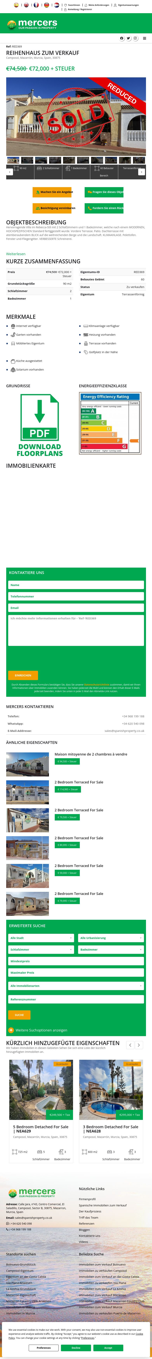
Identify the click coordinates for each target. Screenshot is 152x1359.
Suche (19, 1016)
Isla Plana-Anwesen (19, 1284)
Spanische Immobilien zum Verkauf (103, 1206)
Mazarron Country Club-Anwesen (28, 1302)
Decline (76, 1347)
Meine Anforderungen (96, 5)
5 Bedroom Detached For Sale (41, 1130)
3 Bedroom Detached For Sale (110, 1130)
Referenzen (87, 1225)
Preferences (43, 1347)
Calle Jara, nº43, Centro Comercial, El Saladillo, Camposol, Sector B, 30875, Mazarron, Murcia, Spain (36, 1209)
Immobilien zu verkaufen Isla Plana (102, 1284)
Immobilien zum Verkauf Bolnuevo (102, 1265)
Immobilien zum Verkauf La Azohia (102, 1290)
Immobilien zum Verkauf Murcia (100, 1308)
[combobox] (41, 939)
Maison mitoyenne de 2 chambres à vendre (91, 755)
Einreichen (23, 676)
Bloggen (84, 1231)
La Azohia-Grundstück (21, 1290)
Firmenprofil (87, 1200)
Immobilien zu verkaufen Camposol (103, 1271)
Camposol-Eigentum (20, 1271)
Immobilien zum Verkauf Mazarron (102, 1296)
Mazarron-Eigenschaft (21, 1296)
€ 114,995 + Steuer (68, 790)
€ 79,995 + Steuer (67, 902)
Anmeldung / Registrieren (78, 9)
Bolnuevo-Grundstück (21, 1265)
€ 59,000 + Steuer (67, 874)
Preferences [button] (87, 1338)
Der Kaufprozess (90, 1212)
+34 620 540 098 (133, 724)
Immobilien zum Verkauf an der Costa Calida (109, 1278)
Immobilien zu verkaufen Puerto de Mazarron (110, 1314)
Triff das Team (88, 1218)
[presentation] (37, 657)
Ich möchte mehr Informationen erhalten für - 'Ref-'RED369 (76, 631)
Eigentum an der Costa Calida (26, 1278)
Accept (108, 1347)
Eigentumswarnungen (126, 5)
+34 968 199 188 (133, 717)
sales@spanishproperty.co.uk (124, 732)
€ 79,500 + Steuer (67, 818)
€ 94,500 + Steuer (67, 762)
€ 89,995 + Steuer (67, 846)
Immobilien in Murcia (20, 1308)
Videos (83, 1243)
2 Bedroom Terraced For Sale (79, 783)
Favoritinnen (72, 5)
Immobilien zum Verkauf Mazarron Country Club (112, 1302)
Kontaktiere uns (90, 1237)
